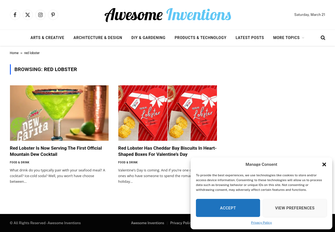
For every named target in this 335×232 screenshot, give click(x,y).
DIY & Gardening (148, 38)
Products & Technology (200, 38)
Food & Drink (20, 162)
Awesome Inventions (147, 223)
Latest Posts (250, 38)
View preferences (295, 208)
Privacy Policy (261, 222)
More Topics (286, 38)
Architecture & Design (98, 38)
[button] (324, 164)
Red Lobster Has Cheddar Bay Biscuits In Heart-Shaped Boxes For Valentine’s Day (167, 151)
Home (14, 53)
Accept (228, 208)
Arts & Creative (47, 38)
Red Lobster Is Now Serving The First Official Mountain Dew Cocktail (56, 151)
